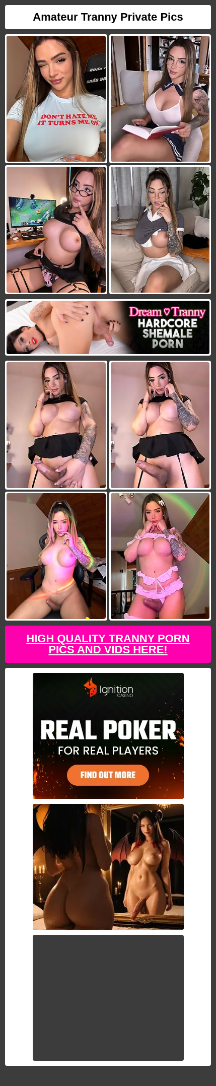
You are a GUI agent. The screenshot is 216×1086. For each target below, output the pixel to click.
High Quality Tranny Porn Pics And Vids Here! (107, 644)
